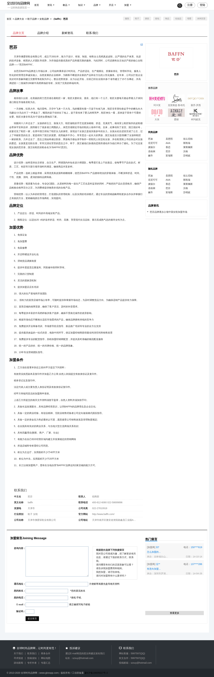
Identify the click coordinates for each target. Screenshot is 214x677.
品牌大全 (19, 19)
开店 (111, 5)
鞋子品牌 (32, 19)
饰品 (167, 18)
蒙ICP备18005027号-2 (96, 672)
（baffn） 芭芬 (60, 19)
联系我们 (32, 653)
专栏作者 (32, 662)
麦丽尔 (151, 147)
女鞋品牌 (44, 19)
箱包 (157, 18)
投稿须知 (32, 658)
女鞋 (35, 514)
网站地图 (45, 658)
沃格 (185, 151)
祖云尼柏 (188, 138)
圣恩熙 (169, 138)
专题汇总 (45, 662)
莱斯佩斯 (188, 147)
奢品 (65, 5)
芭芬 (168, 151)
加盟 (126, 5)
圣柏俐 (151, 151)
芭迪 (150, 138)
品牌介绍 (43, 33)
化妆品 (178, 18)
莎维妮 (186, 155)
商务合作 (45, 653)
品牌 (95, 5)
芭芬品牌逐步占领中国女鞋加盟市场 (168, 212)
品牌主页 (18, 33)
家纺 (147, 18)
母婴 (189, 18)
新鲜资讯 (67, 33)
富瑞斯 (169, 155)
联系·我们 (92, 33)
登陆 (202, 5)
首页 (36, 5)
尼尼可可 (152, 143)
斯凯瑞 (186, 143)
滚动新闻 (18, 662)
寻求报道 (18, 658)
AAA (168, 143)
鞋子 (137, 18)
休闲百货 (201, 18)
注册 (190, 5)
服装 (127, 18)
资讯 (49, 5)
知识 (80, 5)
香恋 (168, 147)
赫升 (150, 155)
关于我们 (18, 653)
